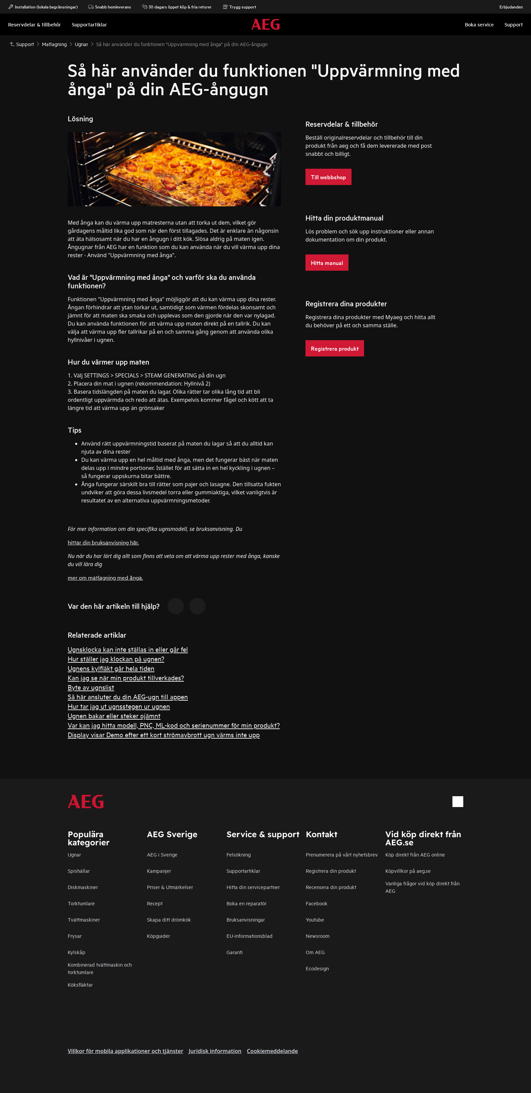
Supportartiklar (243, 870)
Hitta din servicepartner (253, 887)
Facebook (316, 903)
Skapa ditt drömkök (169, 919)
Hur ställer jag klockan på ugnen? (116, 658)
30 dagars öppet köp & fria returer (177, 6)
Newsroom (318, 935)
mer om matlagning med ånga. (105, 577)
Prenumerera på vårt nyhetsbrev (342, 854)
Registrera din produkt (331, 870)
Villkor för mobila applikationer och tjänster (125, 1051)
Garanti (235, 952)
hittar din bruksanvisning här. (103, 542)
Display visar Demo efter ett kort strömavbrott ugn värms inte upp (164, 734)
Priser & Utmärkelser (170, 887)
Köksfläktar (80, 984)
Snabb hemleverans (109, 6)
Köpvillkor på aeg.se (408, 870)
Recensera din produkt (331, 887)
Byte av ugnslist (91, 687)
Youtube (315, 919)
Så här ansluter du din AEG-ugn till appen (128, 696)
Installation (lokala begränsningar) (43, 6)
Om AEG (315, 952)
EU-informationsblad (250, 935)
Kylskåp (76, 952)
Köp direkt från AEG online (415, 854)
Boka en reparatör (247, 903)
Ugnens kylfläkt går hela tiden (111, 668)
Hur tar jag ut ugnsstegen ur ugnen (119, 706)
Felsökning (239, 854)
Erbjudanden (508, 6)
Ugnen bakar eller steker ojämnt (114, 715)
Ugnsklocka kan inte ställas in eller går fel (128, 649)
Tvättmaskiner (84, 919)
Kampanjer (159, 870)
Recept (155, 903)
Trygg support (239, 6)
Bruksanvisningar (246, 919)
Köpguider (158, 935)
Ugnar (74, 854)
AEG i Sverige (162, 854)
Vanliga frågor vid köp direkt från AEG (422, 887)
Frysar (75, 935)
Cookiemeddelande (272, 1051)
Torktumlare (81, 903)
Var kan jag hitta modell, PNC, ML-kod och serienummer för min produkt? (174, 725)
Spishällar (79, 870)
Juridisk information (215, 1051)
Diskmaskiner (83, 887)
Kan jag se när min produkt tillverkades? (126, 677)
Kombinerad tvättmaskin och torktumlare (100, 968)
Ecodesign (317, 968)
